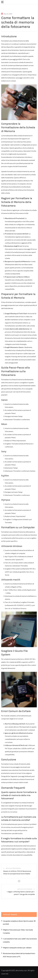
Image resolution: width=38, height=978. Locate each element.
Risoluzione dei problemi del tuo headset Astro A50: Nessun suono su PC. (19, 954)
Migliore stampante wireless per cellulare (17, 948)
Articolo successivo (24, 889)
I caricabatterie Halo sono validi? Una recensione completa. (20, 940)
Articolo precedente (13, 868)
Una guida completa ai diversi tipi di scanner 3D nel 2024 (19, 922)
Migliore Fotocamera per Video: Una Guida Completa (18, 931)
